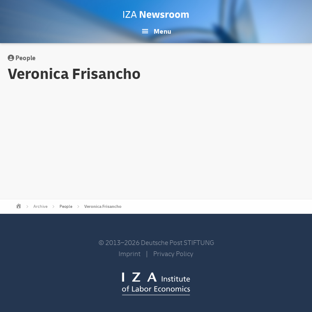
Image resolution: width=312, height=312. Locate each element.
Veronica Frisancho (103, 206)
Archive (40, 206)
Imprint (129, 254)
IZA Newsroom (156, 14)
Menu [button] (162, 31)
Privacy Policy (173, 254)
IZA (156, 283)
